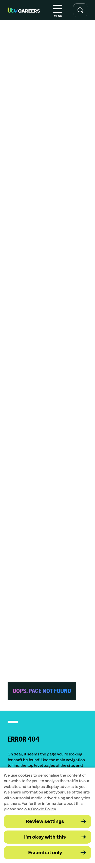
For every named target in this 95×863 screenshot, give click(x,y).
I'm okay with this (45, 837)
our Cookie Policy (40, 809)
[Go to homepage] (24, 10)
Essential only (45, 852)
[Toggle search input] (80, 10)
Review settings (45, 821)
